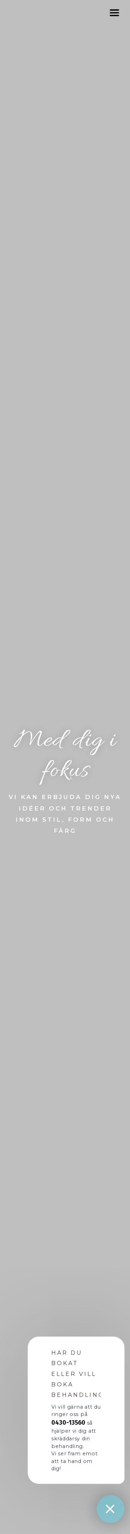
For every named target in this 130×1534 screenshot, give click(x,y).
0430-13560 (68, 1422)
